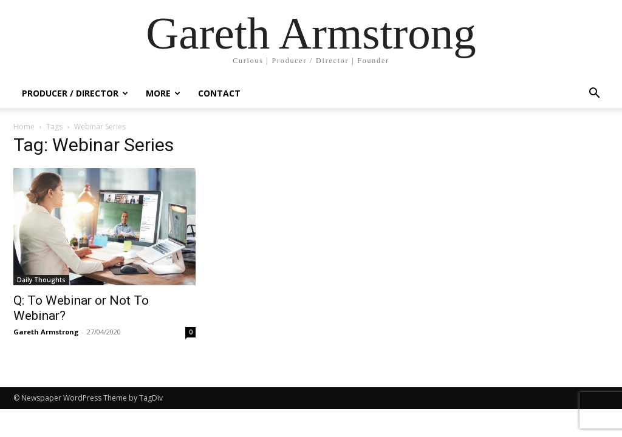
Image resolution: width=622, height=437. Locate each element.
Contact (219, 93)
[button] (594, 94)
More (163, 93)
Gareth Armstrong (45, 331)
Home (24, 126)
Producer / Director (75, 93)
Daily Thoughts (41, 280)
